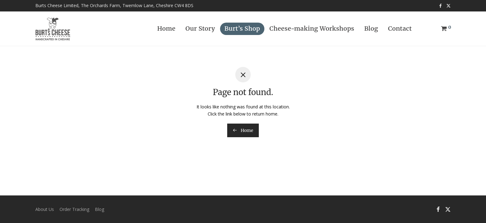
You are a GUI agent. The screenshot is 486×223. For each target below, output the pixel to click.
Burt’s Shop (242, 28)
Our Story (200, 28)
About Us (44, 209)
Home (166, 28)
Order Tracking (74, 209)
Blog (371, 28)
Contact (400, 28)
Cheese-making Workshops (311, 28)
